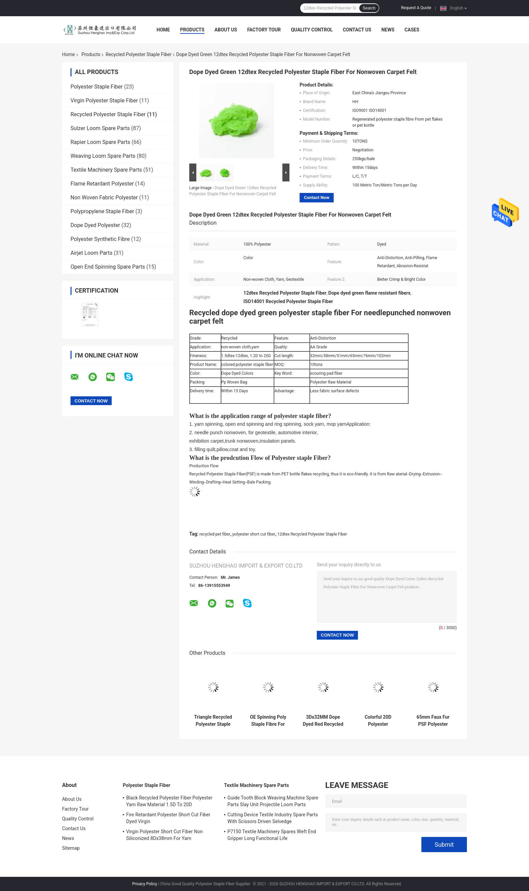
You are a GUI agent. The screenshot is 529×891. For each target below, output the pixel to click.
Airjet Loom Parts (91, 253)
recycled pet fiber (214, 534)
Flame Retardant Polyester (102, 183)
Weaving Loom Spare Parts (103, 156)
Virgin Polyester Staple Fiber (104, 100)
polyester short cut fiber (253, 534)
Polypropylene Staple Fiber (102, 211)
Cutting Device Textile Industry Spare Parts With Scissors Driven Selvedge (272, 818)
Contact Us (357, 29)
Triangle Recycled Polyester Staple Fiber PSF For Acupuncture (213, 720)
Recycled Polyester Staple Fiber (138, 54)
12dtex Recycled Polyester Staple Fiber (312, 534)
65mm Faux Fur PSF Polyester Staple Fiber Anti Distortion (432, 720)
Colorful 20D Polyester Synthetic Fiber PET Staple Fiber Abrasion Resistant (378, 720)
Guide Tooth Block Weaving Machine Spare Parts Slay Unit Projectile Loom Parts (272, 801)
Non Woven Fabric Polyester (104, 197)
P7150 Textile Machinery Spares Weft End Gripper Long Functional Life (271, 835)
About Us (226, 29)
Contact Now (316, 197)
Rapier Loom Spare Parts (100, 142)
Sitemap (71, 848)
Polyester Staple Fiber (97, 86)
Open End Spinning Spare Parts (108, 267)
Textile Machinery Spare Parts (106, 170)
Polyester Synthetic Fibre (100, 239)
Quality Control (312, 29)
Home (163, 29)
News (387, 29)
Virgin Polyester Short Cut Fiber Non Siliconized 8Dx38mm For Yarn (164, 835)
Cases (412, 29)
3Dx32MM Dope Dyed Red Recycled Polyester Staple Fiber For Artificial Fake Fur (323, 720)
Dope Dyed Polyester (95, 225)
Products (192, 29)
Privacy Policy (144, 884)
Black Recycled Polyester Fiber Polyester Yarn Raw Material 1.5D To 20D (169, 801)
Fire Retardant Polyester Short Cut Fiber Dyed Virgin (168, 818)
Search (369, 8)
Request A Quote (416, 7)
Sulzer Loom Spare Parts (100, 128)
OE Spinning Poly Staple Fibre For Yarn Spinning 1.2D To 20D (268, 720)
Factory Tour (264, 29)
